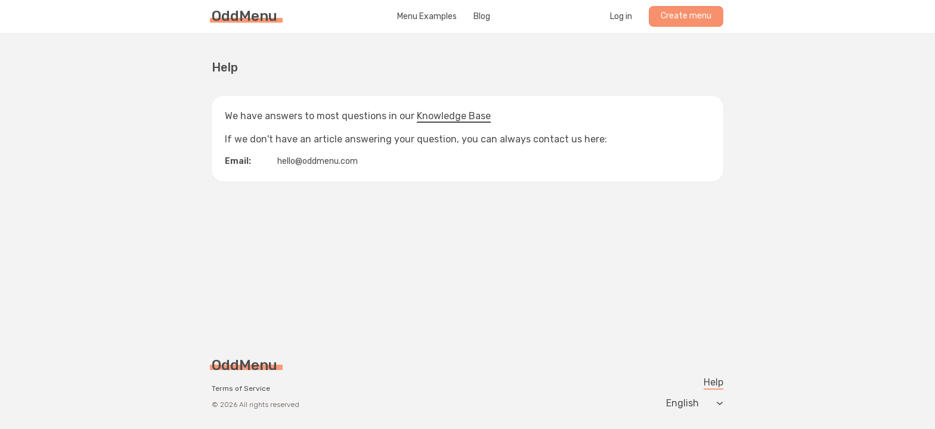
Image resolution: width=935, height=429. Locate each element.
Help (713, 382)
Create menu (686, 16)
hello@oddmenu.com (317, 161)
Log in (621, 16)
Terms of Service (241, 388)
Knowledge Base (454, 116)
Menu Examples (427, 16)
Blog (481, 16)
